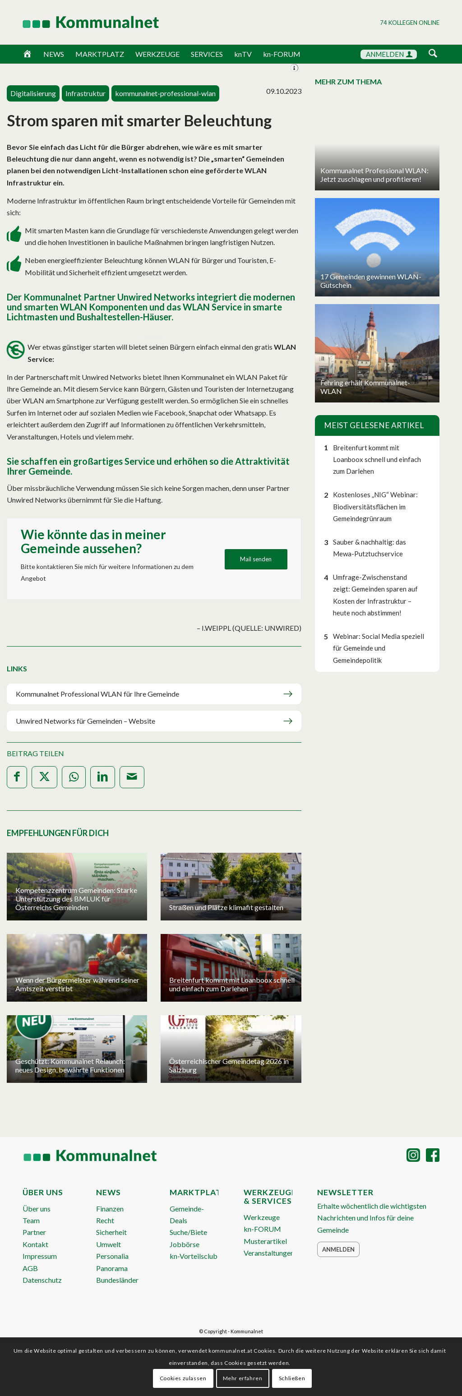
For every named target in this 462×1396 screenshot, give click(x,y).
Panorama (112, 1268)
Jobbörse (184, 1244)
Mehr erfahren (243, 1378)
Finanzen (110, 1208)
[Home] (27, 54)
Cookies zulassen (183, 1378)
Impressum (40, 1256)
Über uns (37, 1208)
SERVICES (207, 54)
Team (31, 1220)
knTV (243, 54)
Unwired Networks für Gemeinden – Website (85, 720)
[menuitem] (433, 55)
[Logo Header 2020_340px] (79, 22)
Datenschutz (42, 1280)
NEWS (53, 54)
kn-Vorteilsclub (193, 1256)
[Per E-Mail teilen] (132, 777)
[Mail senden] (256, 559)
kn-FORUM (281, 54)
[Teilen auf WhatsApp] (73, 777)
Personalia (112, 1256)
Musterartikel (265, 1241)
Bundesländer (117, 1280)
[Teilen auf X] (44, 777)
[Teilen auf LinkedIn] (103, 777)
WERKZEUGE (157, 54)
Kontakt (35, 1244)
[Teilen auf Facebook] (17, 777)
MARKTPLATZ (99, 54)
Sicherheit (111, 1232)
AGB (30, 1268)
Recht (105, 1220)
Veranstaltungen (269, 1252)
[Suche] (433, 54)
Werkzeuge (262, 1217)
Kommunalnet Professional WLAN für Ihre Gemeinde (98, 693)
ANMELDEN (389, 54)
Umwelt (108, 1244)
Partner (34, 1232)
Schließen (292, 1378)
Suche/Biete (188, 1232)
